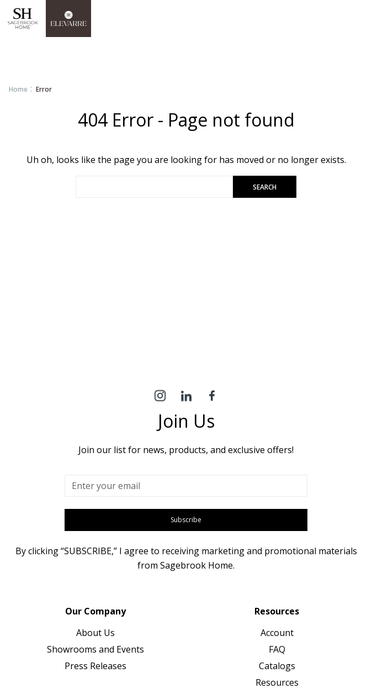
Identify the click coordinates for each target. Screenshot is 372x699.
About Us (95, 633)
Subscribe (186, 519)
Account (277, 633)
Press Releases (95, 666)
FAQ (277, 649)
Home (18, 89)
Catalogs (277, 666)
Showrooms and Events (95, 649)
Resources (277, 682)
